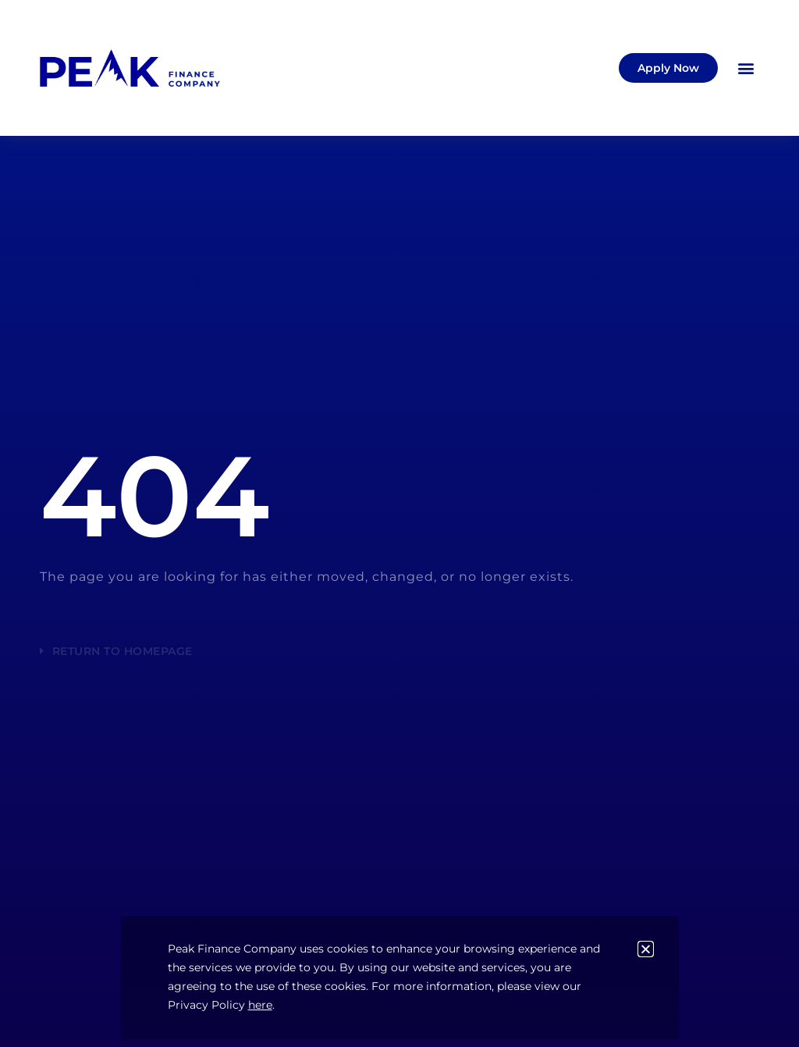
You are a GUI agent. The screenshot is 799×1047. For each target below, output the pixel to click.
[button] (746, 68)
